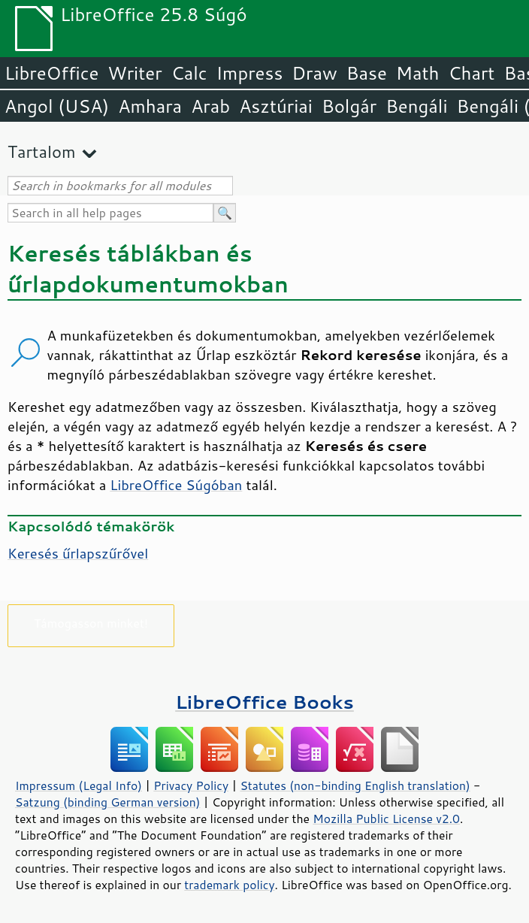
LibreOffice (51, 73)
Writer (134, 73)
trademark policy (229, 884)
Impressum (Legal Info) (78, 785)
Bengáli (416, 106)
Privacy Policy (190, 785)
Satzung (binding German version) (108, 802)
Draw (314, 73)
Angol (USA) (57, 106)
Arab (210, 106)
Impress (249, 73)
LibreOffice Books (264, 701)
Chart (471, 73)
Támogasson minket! (91, 622)
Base (366, 73)
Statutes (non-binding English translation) (355, 785)
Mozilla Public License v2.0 (386, 818)
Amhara (150, 106)
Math (418, 73)
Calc (189, 73)
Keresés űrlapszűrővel (78, 553)
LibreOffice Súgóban (176, 485)
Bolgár (349, 106)
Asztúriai (276, 106)
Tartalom (42, 151)
